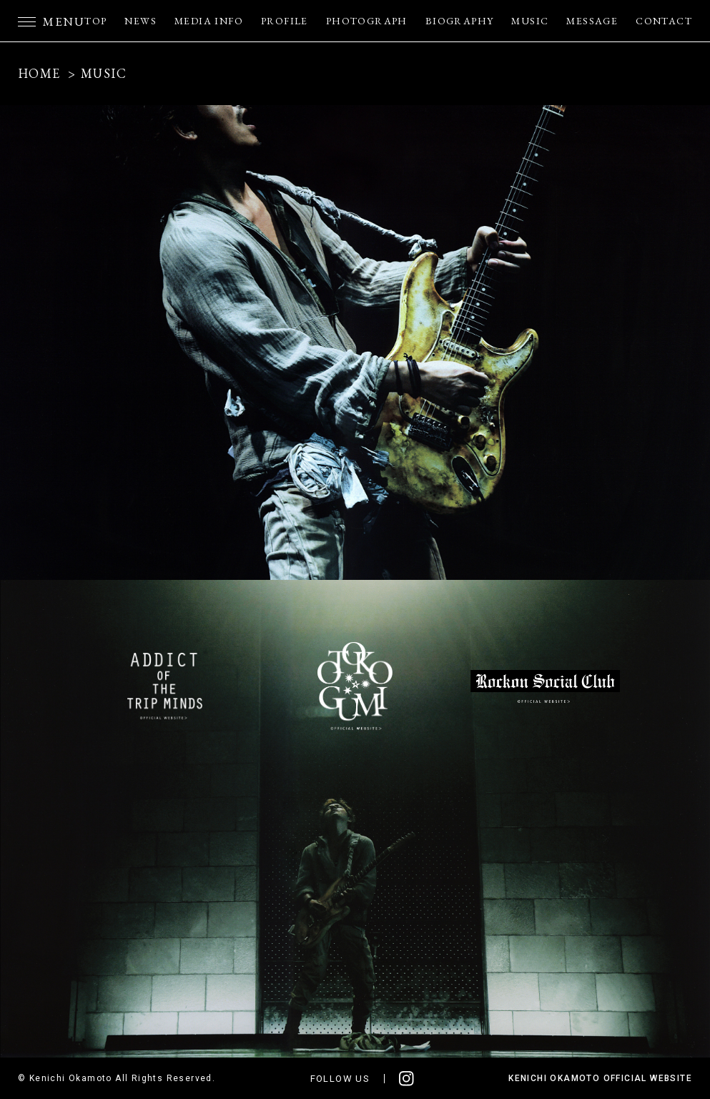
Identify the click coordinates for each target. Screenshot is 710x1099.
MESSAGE (592, 20)
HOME (39, 73)
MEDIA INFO (208, 20)
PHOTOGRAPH (367, 20)
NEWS (140, 20)
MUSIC (529, 20)
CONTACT (664, 20)
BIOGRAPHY (459, 20)
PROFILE (284, 20)
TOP (95, 20)
